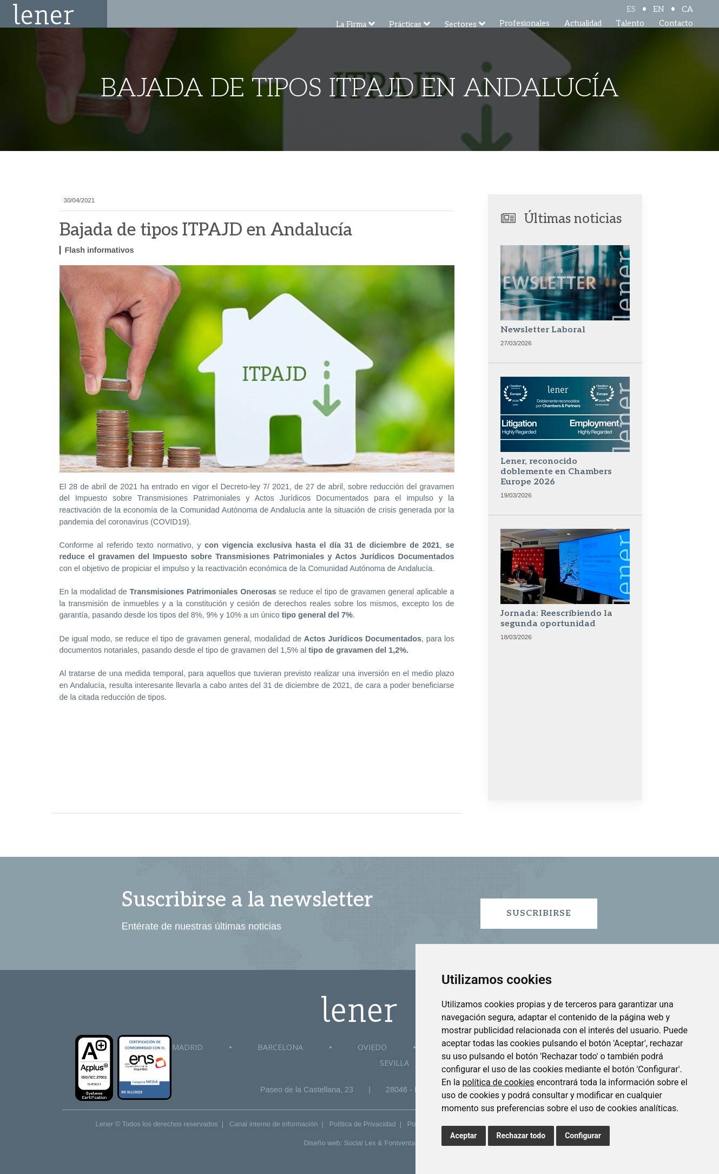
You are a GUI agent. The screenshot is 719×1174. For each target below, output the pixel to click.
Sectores (461, 39)
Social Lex (360, 1143)
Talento (630, 37)
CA (687, 17)
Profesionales (524, 37)
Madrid (187, 1047)
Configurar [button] (583, 1135)
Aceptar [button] (463, 1135)
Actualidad (583, 37)
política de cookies (498, 1082)
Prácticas (405, 39)
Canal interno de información (273, 1124)
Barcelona (280, 1047)
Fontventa (399, 1143)
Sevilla (394, 1063)
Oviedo (372, 1047)
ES (631, 17)
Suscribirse (538, 913)
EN (658, 17)
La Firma (351, 39)
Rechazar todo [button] (521, 1135)
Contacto (676, 37)
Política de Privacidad (362, 1124)
